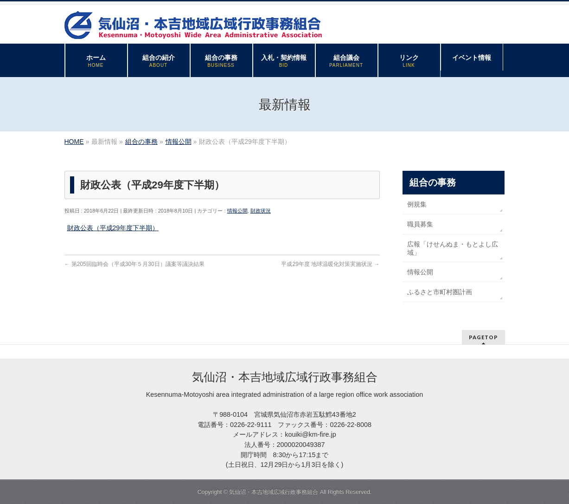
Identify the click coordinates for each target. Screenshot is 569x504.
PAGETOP (483, 337)
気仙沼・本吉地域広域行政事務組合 (273, 492)
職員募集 (420, 224)
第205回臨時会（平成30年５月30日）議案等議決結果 (134, 264)
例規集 (417, 204)
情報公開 (237, 210)
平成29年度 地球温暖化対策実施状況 (330, 264)
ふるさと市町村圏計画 (439, 292)
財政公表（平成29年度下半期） (113, 228)
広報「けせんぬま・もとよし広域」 (452, 248)
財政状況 (260, 210)
